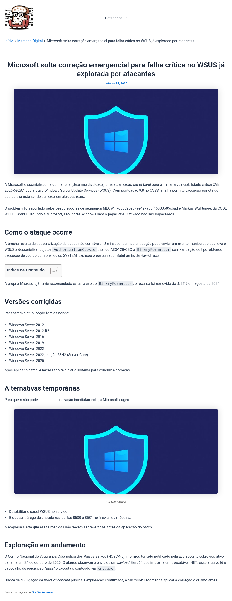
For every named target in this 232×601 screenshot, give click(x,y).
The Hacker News (42, 592)
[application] (125, 18)
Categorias (116, 18)
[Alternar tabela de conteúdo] (52, 271)
